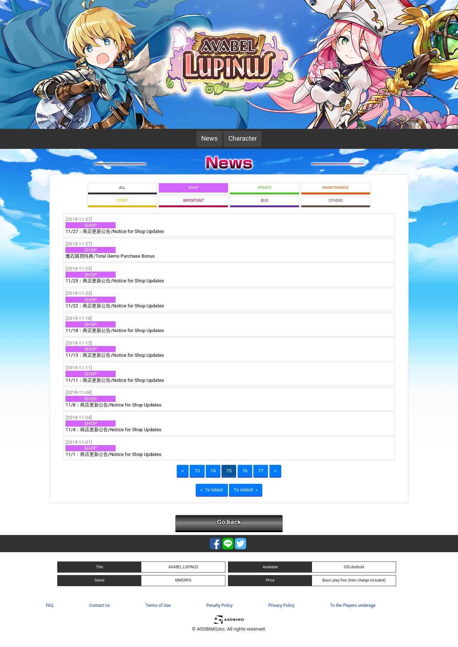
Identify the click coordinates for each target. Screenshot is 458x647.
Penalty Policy (219, 605)
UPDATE (265, 187)
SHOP (194, 187)
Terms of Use (158, 605)
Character (242, 138)
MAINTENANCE (335, 187)
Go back (229, 522)
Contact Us (99, 605)
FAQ (49, 605)
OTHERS (335, 200)
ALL (122, 187)
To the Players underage (353, 605)
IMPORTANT (193, 200)
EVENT (122, 200)
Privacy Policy (281, 605)
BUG (264, 200)
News (209, 138)
